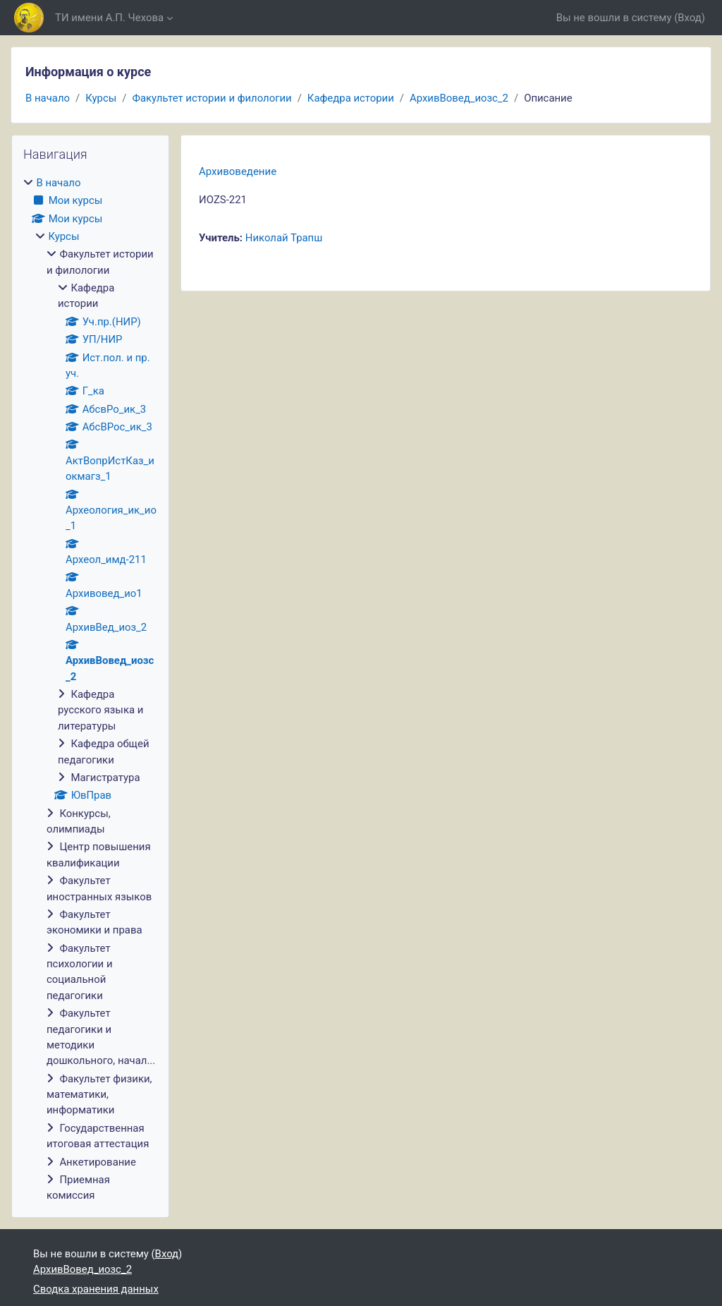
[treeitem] (90, 689)
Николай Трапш (284, 237)
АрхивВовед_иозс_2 (459, 98)
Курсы (100, 98)
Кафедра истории (350, 98)
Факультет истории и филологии (211, 98)
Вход (690, 17)
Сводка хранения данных (96, 1289)
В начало (47, 98)
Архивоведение (237, 171)
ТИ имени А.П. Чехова (109, 17)
